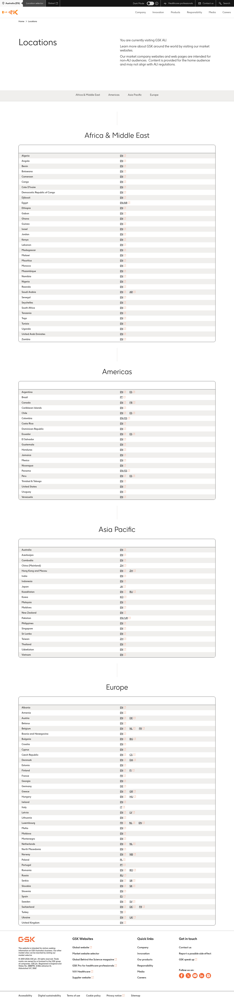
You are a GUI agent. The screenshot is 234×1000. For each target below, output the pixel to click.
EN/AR (123, 202)
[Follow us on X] (188, 975)
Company (140, 12)
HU (131, 796)
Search (224, 3)
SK (131, 886)
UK (131, 917)
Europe (154, 94)
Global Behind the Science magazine (93, 959)
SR (131, 880)
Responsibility (194, 12)
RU (131, 591)
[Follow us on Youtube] (195, 975)
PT (121, 397)
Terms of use (73, 995)
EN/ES (123, 418)
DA (131, 760)
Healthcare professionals (178, 3)
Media (212, 12)
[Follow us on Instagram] (208, 975)
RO (131, 870)
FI (131, 770)
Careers (227, 12)
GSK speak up (186, 959)
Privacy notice (114, 995)
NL (131, 728)
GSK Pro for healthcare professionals (93, 965)
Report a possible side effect (195, 953)
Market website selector (85, 953)
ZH (121, 565)
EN (121, 155)
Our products (144, 959)
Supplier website (81, 977)
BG (131, 739)
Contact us (205, 3)
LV (131, 812)
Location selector (34, 3)
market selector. (25, 955)
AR (131, 292)
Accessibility (25, 995)
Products (175, 12)
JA (121, 586)
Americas (114, 94)
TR (121, 912)
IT (121, 807)
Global (53, 3)
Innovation (158, 12)
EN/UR (124, 618)
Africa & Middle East (88, 94)
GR (131, 791)
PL (121, 859)
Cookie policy (93, 995)
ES (131, 392)
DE (131, 718)
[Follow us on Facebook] (181, 975)
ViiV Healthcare (81, 971)
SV (131, 901)
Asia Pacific (135, 94)
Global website (80, 947)
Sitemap (135, 995)
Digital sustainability (49, 995)
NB (131, 854)
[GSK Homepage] (10, 12)
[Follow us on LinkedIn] (201, 975)
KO (121, 597)
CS (131, 754)
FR (131, 402)
